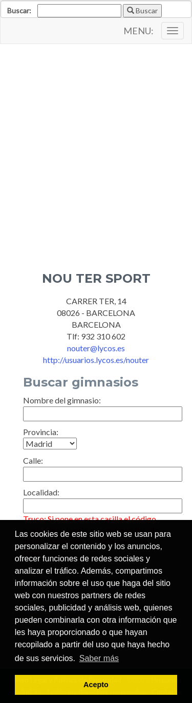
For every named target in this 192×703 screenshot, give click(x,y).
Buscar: (19, 10)
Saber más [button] (99, 658)
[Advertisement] (96, 150)
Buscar (142, 10)
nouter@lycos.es (96, 348)
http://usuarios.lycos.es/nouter (96, 360)
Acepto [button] (96, 685)
